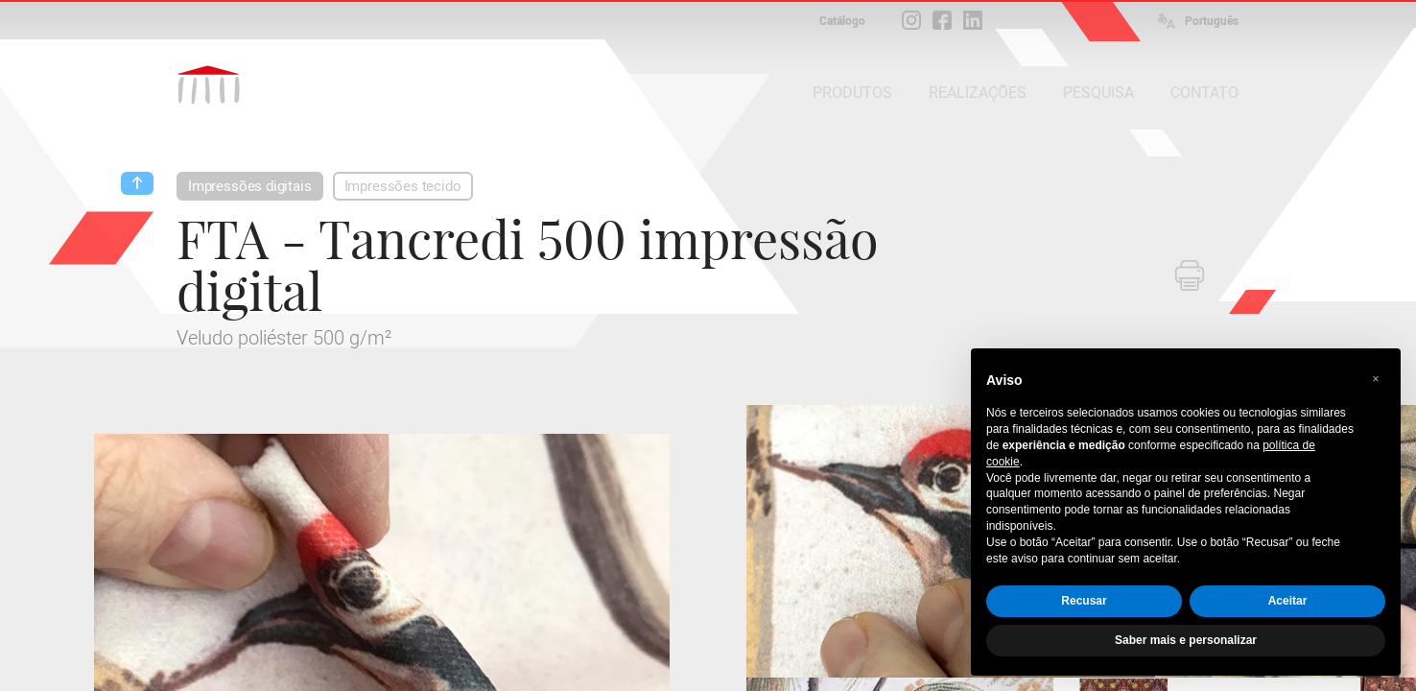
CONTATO (1204, 92)
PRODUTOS (852, 92)
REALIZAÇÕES (978, 92)
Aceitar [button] (1288, 601)
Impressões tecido (402, 186)
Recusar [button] (1083, 601)
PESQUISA (1098, 92)
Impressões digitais (250, 186)
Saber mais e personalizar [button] (1186, 640)
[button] (1375, 379)
